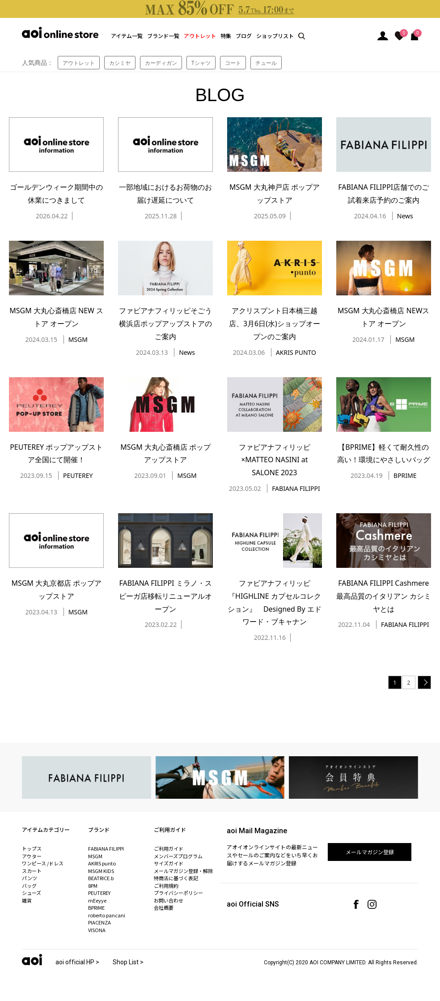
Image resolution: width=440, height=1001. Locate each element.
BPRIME (404, 475)
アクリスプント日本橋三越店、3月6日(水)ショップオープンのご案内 (274, 323)
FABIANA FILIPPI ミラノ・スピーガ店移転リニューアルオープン (165, 596)
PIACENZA (99, 922)
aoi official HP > (77, 962)
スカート (32, 870)
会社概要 (163, 907)
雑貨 (27, 900)
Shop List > (128, 962)
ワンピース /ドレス (42, 863)
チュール (266, 63)
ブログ (244, 35)
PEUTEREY (78, 475)
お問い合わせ (168, 900)
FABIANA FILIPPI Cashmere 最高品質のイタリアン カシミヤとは (383, 596)
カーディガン (161, 63)
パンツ (29, 878)
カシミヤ (120, 63)
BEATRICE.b (101, 878)
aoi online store (60, 32)
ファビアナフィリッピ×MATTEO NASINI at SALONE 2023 (274, 460)
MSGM (78, 339)
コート (233, 63)
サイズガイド (168, 863)
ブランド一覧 (163, 35)
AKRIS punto (102, 863)
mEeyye (97, 900)
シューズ (31, 892)
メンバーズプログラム (178, 856)
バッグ (29, 885)
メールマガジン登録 (370, 852)
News (405, 216)
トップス (32, 848)
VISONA (97, 929)
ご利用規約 (166, 885)
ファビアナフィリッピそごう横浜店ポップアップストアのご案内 (165, 323)
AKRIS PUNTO (296, 352)
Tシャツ (201, 63)
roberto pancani (106, 915)
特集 (225, 35)
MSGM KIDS (101, 870)
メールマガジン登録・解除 (183, 870)
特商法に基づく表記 (176, 878)
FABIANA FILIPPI (296, 488)
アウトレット (200, 35)
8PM (92, 885)
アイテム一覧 (127, 35)
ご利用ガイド (168, 848)
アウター (32, 856)
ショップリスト (275, 35)
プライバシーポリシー (178, 892)
